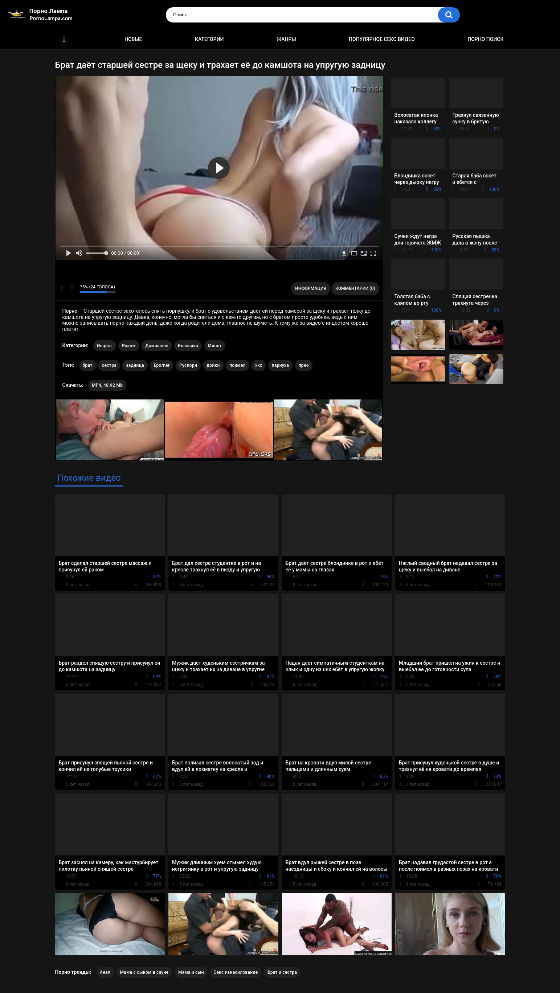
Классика (188, 345)
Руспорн (188, 365)
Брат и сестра (282, 972)
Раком (129, 345)
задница (135, 365)
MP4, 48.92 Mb (107, 385)
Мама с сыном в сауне (144, 972)
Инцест (105, 345)
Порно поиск (485, 39)
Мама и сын (191, 972)
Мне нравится (62, 288)
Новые (133, 39)
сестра (109, 365)
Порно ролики (64, 39)
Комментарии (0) (355, 288)
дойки (213, 365)
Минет (215, 345)
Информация (310, 288)
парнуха (280, 365)
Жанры (286, 39)
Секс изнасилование (235, 972)
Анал (105, 972)
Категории (209, 39)
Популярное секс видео (382, 39)
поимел (237, 365)
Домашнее (156, 345)
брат (88, 365)
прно (304, 365)
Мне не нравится (72, 288)
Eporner (161, 365)
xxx (258, 365)
